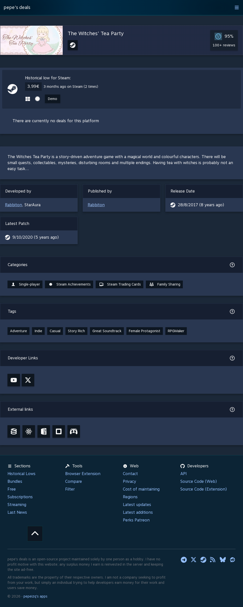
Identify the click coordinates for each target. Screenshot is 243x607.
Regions (130, 497)
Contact (130, 473)
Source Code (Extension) (203, 489)
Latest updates (137, 504)
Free (11, 489)
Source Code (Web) (198, 481)
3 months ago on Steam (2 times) (71, 87)
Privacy (129, 481)
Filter (70, 489)
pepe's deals (17, 7)
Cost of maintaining (141, 489)
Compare (73, 481)
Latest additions (138, 512)
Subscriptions (20, 497)
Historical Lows (21, 473)
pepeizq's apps (35, 596)
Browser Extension (82, 473)
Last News (17, 512)
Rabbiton (13, 204)
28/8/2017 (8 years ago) (201, 204)
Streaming (16, 504)
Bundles (14, 481)
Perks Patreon (136, 520)
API (183, 473)
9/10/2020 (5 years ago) (35, 237)
